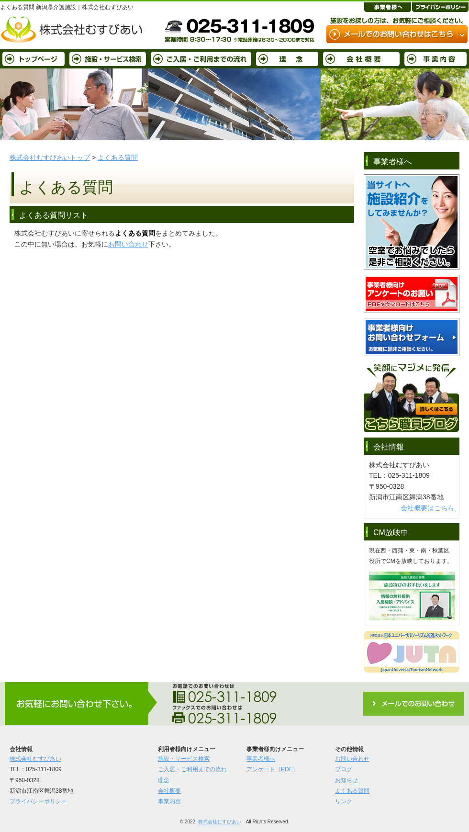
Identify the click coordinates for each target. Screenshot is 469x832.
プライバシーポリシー (38, 801)
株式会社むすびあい (35, 758)
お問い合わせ (128, 244)
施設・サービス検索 (107, 58)
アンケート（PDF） (272, 769)
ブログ (343, 769)
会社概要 (361, 58)
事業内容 (435, 58)
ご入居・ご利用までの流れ (201, 58)
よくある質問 (118, 157)
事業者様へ (260, 758)
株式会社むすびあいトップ (50, 157)
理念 (287, 58)
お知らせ (346, 780)
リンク (343, 801)
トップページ (33, 58)
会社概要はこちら (427, 508)
